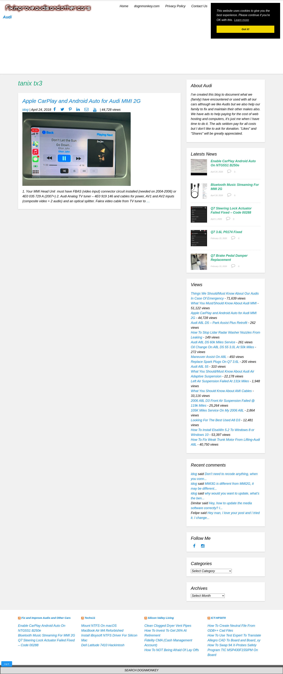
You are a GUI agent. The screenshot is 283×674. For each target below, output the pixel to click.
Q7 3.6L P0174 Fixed (226, 232)
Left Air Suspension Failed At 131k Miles (220, 381)
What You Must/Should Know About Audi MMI (224, 303)
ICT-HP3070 (218, 617)
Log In (6, 664)
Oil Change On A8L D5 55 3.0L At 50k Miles (222, 347)
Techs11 (89, 617)
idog (25, 109)
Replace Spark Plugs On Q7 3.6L (215, 362)
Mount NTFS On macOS (99, 625)
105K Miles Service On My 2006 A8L (217, 410)
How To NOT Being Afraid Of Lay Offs (171, 650)
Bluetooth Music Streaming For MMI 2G (46, 635)
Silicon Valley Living (161, 617)
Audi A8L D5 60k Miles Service (213, 342)
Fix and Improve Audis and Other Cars (46, 617)
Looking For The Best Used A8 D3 (215, 420)
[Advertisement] (141, 48)
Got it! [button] (245, 29)
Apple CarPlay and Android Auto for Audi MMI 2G (81, 101)
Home (124, 6)
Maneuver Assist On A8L (208, 357)
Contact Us (199, 6)
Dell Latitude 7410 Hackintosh (102, 645)
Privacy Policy (175, 6)
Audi (7, 17)
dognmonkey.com (147, 6)
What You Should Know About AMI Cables (221, 391)
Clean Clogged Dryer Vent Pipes (167, 625)
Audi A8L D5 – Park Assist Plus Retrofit (219, 323)
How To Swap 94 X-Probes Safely (232, 645)
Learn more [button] (241, 19)
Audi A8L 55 (199, 366)
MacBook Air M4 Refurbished (102, 630)
